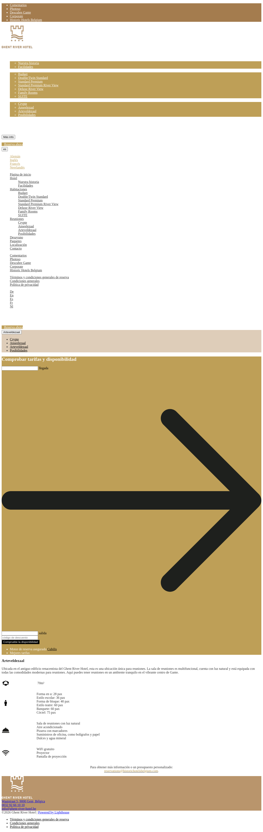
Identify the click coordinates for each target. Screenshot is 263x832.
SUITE (22, 96)
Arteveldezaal (27, 111)
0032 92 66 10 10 (13, 805)
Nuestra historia (28, 63)
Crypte (22, 103)
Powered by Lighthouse (53, 812)
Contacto (16, 129)
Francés (15, 163)
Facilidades (25, 66)
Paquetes (16, 122)
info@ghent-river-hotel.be (19, 808)
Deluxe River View (30, 89)
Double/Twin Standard (33, 78)
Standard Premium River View (38, 85)
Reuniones (17, 100)
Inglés (14, 160)
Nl (11, 306)
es (4, 149)
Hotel (13, 59)
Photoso (15, 8)
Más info (8, 137)
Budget (23, 74)
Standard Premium (30, 81)
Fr (11, 302)
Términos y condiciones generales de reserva (39, 277)
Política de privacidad (24, 284)
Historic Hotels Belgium (26, 20)
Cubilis (52, 649)
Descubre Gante (20, 12)
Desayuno (16, 118)
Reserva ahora (13, 144)
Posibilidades (27, 115)
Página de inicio (20, 55)
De (12, 291)
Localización (18, 126)
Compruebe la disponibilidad (20, 641)
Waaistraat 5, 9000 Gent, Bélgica (23, 801)
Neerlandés (17, 167)
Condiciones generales (24, 281)
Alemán (15, 156)
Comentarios (18, 5)
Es (11, 299)
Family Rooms (28, 92)
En (12, 295)
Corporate (16, 16)
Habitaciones (18, 70)
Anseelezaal (26, 107)
